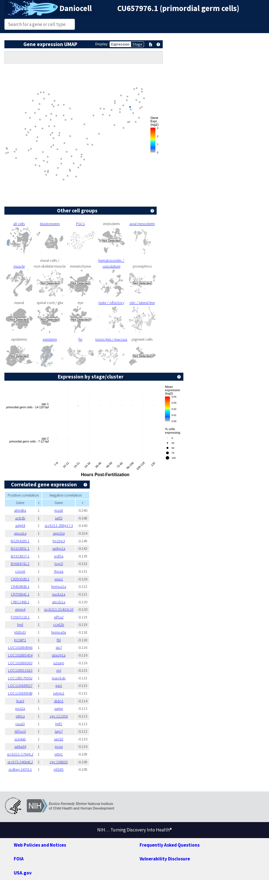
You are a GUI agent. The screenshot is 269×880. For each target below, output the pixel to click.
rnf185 (59, 769)
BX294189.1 (20, 540)
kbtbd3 (20, 632)
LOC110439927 (20, 685)
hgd (20, 624)
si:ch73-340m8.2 (20, 761)
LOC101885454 (20, 655)
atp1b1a (58, 601)
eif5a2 (59, 617)
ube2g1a (59, 655)
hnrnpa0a (58, 632)
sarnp (58, 708)
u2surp (58, 662)
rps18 (58, 510)
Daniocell (75, 8)
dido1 (59, 700)
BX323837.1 (20, 556)
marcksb (59, 678)
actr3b (20, 518)
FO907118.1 (20, 617)
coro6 (20, 571)
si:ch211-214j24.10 (58, 609)
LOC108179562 (20, 678)
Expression (120, 44)
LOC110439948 (20, 693)
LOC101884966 (20, 647)
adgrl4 (20, 525)
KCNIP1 (20, 640)
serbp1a (58, 548)
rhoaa (58, 571)
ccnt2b (58, 624)
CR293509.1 (20, 579)
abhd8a (20, 510)
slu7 (59, 647)
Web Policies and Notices (40, 845)
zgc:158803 (59, 761)
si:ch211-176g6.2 (20, 754)
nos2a (20, 708)
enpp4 (20, 609)
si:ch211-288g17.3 (59, 525)
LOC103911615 (20, 670)
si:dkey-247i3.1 (20, 769)
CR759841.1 (20, 594)
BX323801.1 (20, 548)
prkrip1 (58, 693)
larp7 (59, 731)
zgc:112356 (59, 716)
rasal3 (20, 723)
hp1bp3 (59, 540)
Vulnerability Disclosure (165, 859)
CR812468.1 (20, 601)
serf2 (59, 518)
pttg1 (59, 754)
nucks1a (58, 594)
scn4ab (20, 739)
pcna (59, 746)
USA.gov (23, 873)
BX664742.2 (20, 563)
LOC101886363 (20, 662)
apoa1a (20, 533)
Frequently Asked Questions (170, 845)
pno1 (59, 579)
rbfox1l (20, 731)
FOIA (19, 859)
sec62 (58, 739)
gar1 (58, 685)
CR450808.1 (20, 586)
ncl (58, 670)
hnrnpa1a (58, 586)
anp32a (59, 533)
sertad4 (20, 746)
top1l (59, 563)
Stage (137, 44)
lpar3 (20, 700)
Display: (101, 43)
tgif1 (58, 723)
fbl (59, 640)
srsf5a (58, 556)
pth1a (20, 716)
